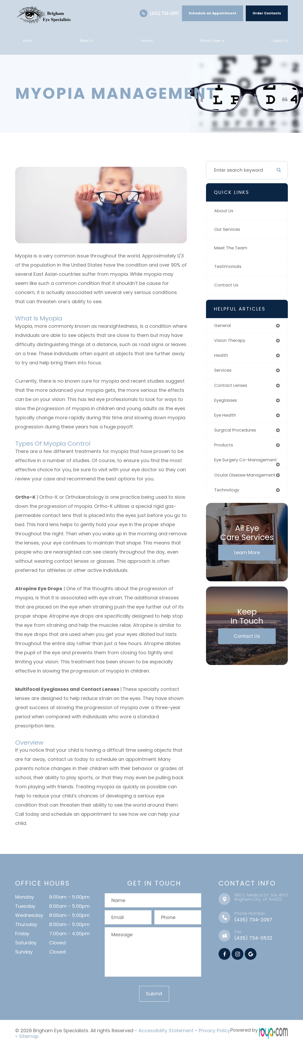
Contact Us (279, 41)
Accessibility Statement (166, 1030)
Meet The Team (232, 248)
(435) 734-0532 (253, 938)
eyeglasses (227, 402)
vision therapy (231, 341)
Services (146, 41)
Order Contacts (267, 13)
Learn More (247, 565)
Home (27, 41)
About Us (86, 41)
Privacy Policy (214, 1030)
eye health (226, 417)
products (224, 448)
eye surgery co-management (232, 465)
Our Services (228, 229)
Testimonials (228, 266)
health (221, 356)
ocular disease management (231, 485)
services (223, 371)
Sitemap (29, 1034)
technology (227, 502)
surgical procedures (237, 432)
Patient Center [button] (212, 41)
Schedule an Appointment (212, 13)
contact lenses (232, 387)
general (223, 326)
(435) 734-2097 (164, 13)
